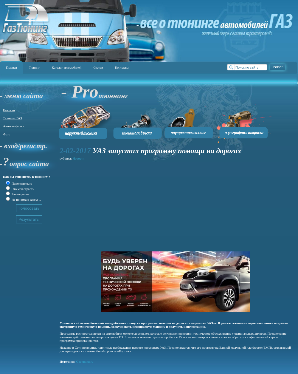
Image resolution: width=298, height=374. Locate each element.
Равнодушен (20, 194)
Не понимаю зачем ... (26, 199)
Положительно (21, 183)
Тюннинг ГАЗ (12, 118)
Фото (6, 134)
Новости (9, 110)
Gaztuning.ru (85, 361)
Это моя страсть (22, 189)
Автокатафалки (13, 126)
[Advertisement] (144, 203)
